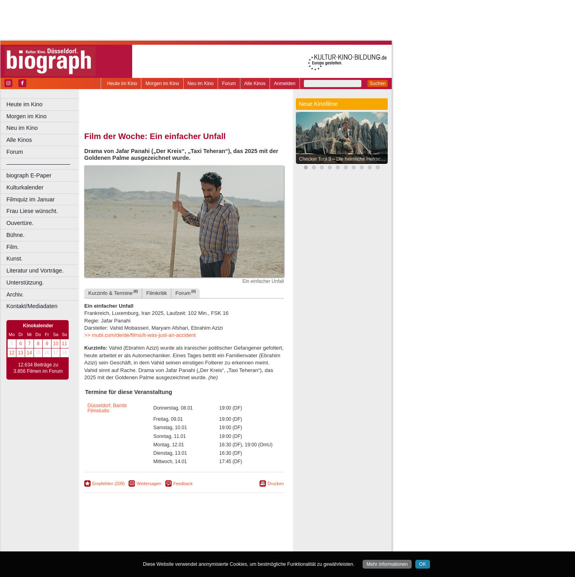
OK (422, 564)
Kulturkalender (25, 187)
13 (20, 353)
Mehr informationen (387, 564)
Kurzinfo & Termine (113, 292)
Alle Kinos (255, 83)
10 (55, 343)
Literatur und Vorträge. (34, 270)
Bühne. (15, 235)
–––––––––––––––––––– (38, 164)
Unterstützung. (25, 282)
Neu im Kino (201, 83)
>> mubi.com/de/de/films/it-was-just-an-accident (140, 335)
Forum (229, 83)
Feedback (182, 483)
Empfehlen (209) (108, 483)
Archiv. (15, 294)
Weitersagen (149, 483)
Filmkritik (156, 293)
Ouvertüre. (20, 223)
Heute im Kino (122, 83)
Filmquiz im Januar (30, 199)
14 (29, 353)
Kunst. (14, 258)
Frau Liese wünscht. (32, 211)
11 (64, 343)
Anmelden (284, 83)
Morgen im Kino (162, 83)
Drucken (276, 483)
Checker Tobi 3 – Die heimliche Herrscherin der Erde (344, 159)
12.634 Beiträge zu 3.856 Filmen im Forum (38, 368)
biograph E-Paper (29, 175)
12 (11, 353)
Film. (12, 247)
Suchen (377, 83)
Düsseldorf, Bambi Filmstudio (107, 408)
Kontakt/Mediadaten (32, 306)
